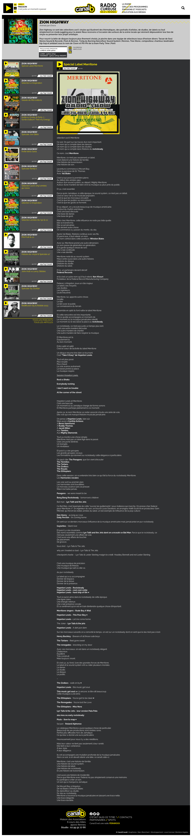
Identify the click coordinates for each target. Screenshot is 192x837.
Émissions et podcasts (134, 9)
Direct (21, 4)
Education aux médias (134, 12)
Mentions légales (181, 832)
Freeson (22, 7)
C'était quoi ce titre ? (103, 817)
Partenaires (97, 820)
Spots (112, 820)
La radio (126, 4)
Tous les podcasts (43, 320)
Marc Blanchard (143, 832)
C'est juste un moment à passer (32, 9)
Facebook (77, 47)
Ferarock (114, 823)
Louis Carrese (169, 832)
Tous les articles (43, 322)
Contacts (126, 817)
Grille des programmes (135, 7)
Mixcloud (77, 49)
